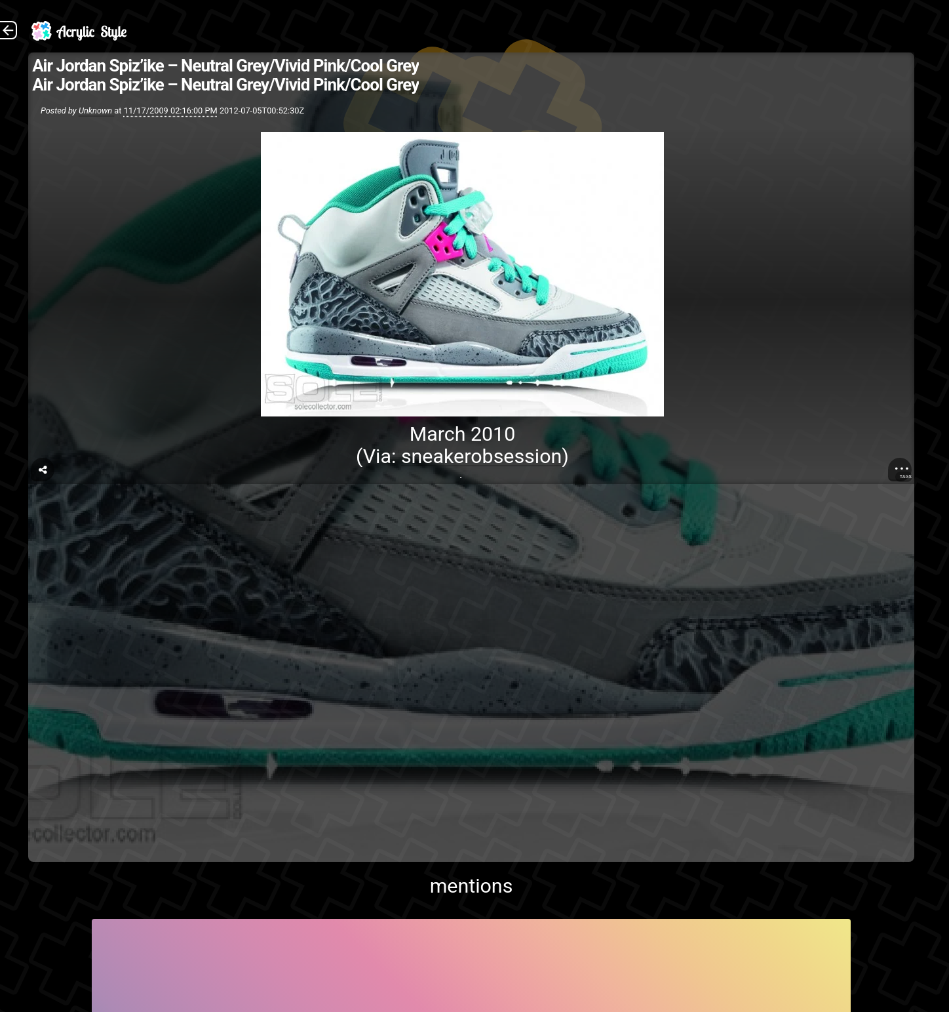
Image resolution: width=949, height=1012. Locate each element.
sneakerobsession (481, 456)
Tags (906, 476)
